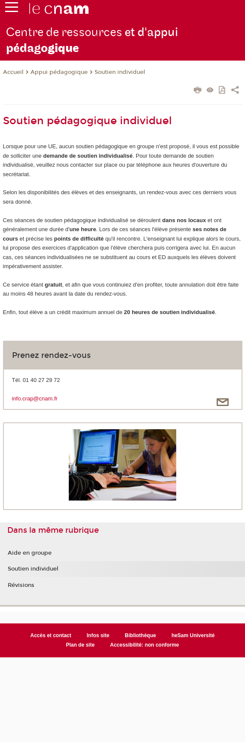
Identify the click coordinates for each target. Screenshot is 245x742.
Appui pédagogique (59, 72)
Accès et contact (51, 635)
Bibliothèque (140, 635)
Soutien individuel (120, 72)
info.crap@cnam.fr (35, 398)
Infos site (98, 635)
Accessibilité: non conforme (144, 645)
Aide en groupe (30, 553)
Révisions (21, 585)
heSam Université (193, 635)
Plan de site (80, 645)
